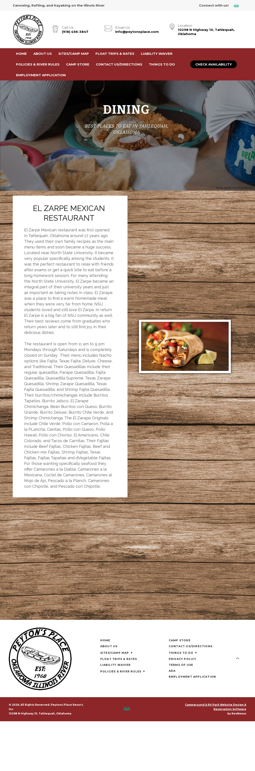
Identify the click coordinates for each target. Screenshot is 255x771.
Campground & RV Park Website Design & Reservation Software (215, 704)
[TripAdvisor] (238, 5)
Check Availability (213, 64)
